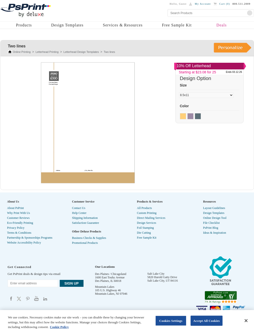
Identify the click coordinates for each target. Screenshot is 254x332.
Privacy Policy (16, 227)
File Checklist (211, 223)
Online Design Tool (214, 218)
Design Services (146, 223)
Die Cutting (144, 232)
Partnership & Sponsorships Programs (30, 237)
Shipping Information (85, 218)
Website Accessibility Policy (24, 242)
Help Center (79, 213)
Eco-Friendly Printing (20, 223)
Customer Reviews (18, 218)
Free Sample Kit (177, 25)
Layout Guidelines (214, 208)
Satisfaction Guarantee (85, 223)
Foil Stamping (145, 227)
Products (24, 25)
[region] (127, 321)
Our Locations (105, 267)
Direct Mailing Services (151, 218)
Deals (221, 25)
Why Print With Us (18, 213)
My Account (203, 3)
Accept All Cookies (206, 320)
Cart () (224, 3)
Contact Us (78, 208)
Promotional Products (85, 243)
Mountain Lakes (104, 287)
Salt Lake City (156, 273)
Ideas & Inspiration (214, 232)
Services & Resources (122, 25)
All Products (144, 208)
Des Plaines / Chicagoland (110, 274)
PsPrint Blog (210, 227)
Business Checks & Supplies (89, 238)
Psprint (11, 298)
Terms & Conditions (19, 232)
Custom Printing (147, 213)
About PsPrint (15, 208)
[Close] (246, 320)
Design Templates (67, 25)
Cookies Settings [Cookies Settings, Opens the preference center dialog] (170, 320)
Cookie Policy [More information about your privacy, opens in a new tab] (59, 327)
